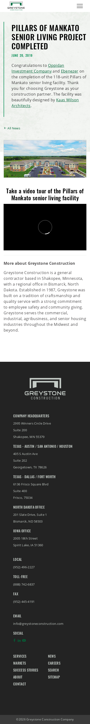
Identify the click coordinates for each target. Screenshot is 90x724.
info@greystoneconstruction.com (38, 623)
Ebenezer (69, 71)
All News (13, 128)
